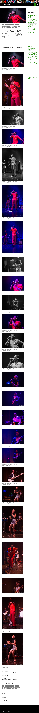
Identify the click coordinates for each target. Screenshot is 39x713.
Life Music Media (6, 4)
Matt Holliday (16, 26)
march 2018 (11, 26)
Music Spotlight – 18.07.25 (32, 38)
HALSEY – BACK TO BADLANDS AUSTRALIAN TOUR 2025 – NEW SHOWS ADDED (32, 21)
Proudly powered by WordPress (6, 711)
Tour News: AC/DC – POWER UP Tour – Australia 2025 (31, 49)
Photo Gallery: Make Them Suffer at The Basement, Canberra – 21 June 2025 (32, 53)
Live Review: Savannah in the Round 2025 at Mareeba (32, 16)
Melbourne (5, 27)
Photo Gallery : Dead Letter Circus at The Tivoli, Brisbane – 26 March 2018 (13, 699)
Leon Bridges (5, 26)
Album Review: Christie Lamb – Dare (32, 36)
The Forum (14, 27)
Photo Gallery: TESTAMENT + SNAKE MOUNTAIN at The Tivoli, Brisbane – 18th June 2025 (32, 73)
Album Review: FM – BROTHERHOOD (31, 33)
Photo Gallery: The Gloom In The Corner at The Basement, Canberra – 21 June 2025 (32, 63)
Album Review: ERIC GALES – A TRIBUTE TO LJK (32, 29)
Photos (9, 27)
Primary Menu (37, 4)
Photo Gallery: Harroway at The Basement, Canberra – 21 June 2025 (32, 67)
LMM (10, 39)
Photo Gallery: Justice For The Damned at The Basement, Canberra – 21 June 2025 (32, 58)
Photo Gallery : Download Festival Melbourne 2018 (13, 694)
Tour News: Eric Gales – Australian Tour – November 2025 (32, 25)
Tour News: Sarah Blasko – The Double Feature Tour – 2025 (32, 77)
